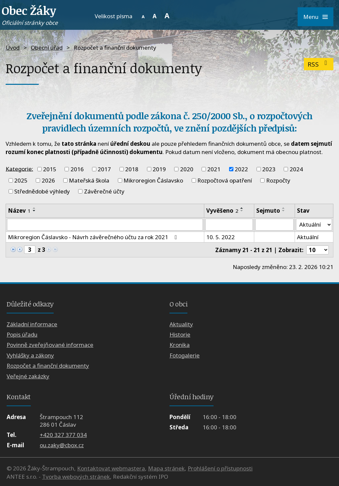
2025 (20, 180)
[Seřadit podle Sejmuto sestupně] (283, 210)
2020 (186, 169)
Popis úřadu (22, 334)
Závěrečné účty (104, 191)
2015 (49, 169)
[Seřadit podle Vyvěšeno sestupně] (242, 210)
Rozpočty (278, 180)
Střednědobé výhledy (42, 191)
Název (19, 210)
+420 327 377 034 (63, 435)
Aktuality (181, 324)
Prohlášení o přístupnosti (220, 468)
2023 (268, 169)
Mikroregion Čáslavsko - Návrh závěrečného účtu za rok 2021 (93, 237)
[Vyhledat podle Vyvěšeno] (229, 225)
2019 (159, 169)
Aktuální (307, 237)
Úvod (13, 47)
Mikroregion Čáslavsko (153, 180)
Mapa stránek (166, 468)
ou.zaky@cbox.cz (62, 445)
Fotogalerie (185, 355)
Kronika (180, 345)
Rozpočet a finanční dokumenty (48, 365)
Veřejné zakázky (28, 376)
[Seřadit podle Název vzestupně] (34, 208)
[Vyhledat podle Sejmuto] (274, 225)
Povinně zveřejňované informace (50, 345)
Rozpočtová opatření (224, 180)
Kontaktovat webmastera (111, 468)
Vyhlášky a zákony (30, 355)
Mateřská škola (89, 180)
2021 (213, 169)
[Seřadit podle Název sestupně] (34, 210)
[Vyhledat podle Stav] (314, 225)
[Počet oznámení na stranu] (317, 249)
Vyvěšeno (222, 210)
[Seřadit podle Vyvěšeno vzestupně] (242, 208)
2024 (296, 169)
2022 (241, 169)
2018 (131, 169)
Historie (180, 334)
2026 (48, 180)
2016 (77, 169)
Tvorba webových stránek (76, 476)
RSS (319, 64)
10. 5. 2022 (220, 237)
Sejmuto (268, 210)
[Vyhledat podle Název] (105, 225)
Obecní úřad (47, 47)
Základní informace (32, 324)
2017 (104, 169)
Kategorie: (19, 168)
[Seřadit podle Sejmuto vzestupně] (283, 208)
